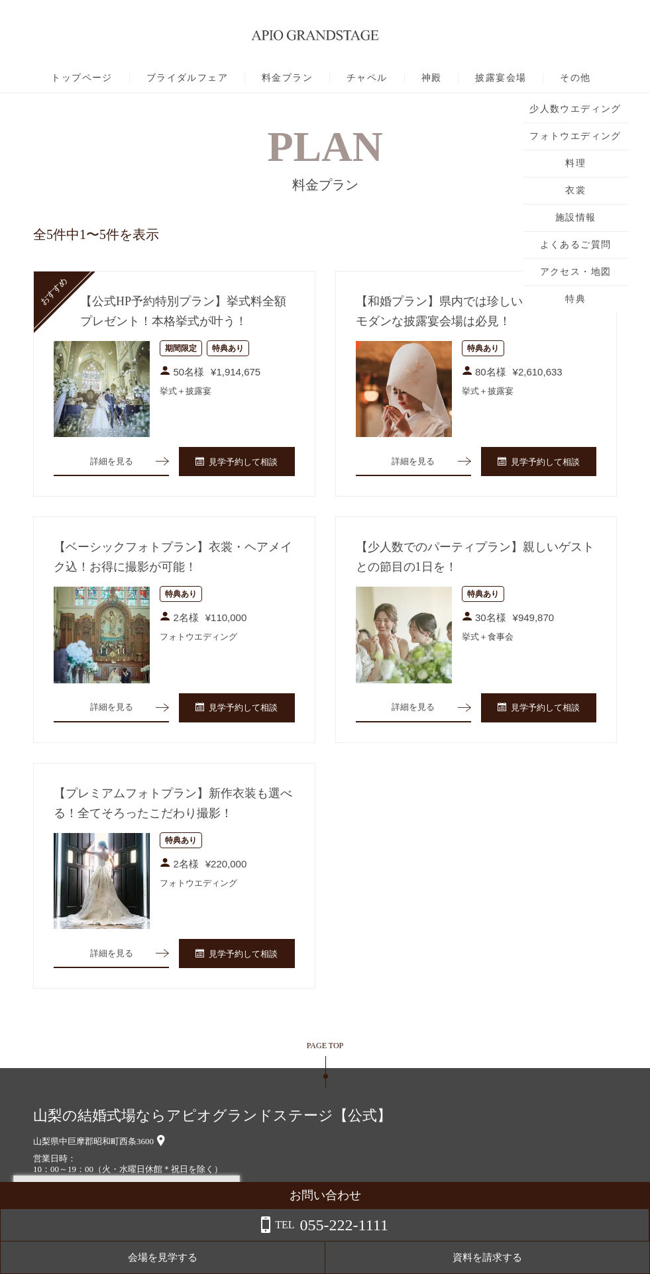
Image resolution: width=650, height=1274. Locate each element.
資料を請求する (596, 1257)
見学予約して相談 (236, 463)
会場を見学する (491, 1257)
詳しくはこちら (134, 1240)
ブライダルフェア (187, 78)
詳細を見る (111, 462)
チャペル (367, 78)
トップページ (81, 78)
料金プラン (287, 78)
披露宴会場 (500, 78)
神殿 (431, 78)
